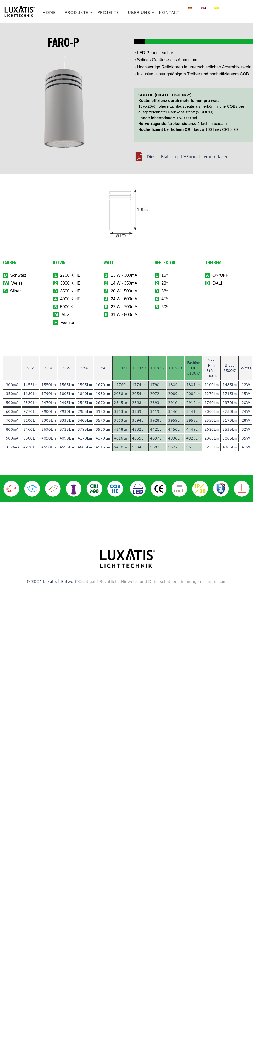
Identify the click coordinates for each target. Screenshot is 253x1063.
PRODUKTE (77, 12)
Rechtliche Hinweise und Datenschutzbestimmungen (150, 581)
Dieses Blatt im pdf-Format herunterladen (187, 156)
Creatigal (86, 581)
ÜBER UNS (140, 12)
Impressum (216, 581)
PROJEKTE (108, 12)
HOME (49, 12)
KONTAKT (169, 12)
